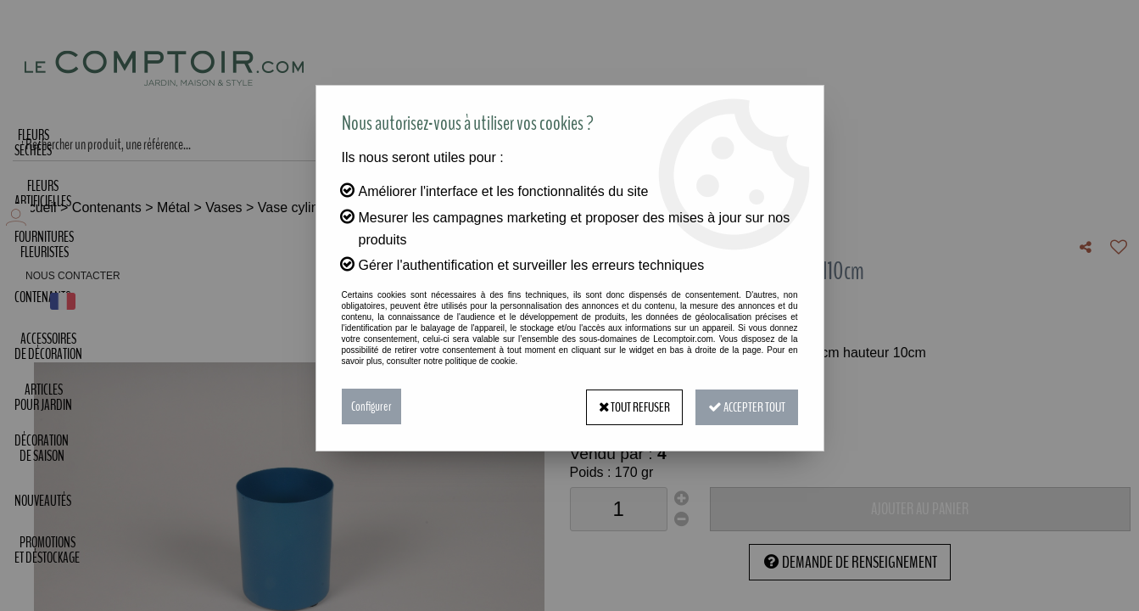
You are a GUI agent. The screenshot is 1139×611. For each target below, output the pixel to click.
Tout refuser (631, 406)
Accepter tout (745, 406)
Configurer (371, 406)
